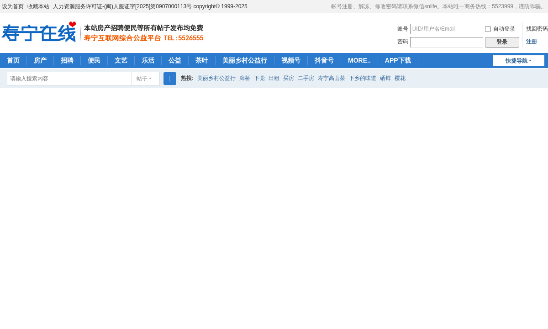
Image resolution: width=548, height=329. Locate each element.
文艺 (121, 60)
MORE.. (359, 60)
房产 (40, 60)
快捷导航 (516, 61)
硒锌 (385, 78)
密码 (402, 41)
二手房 (306, 78)
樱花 (400, 78)
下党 (259, 78)
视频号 (290, 60)
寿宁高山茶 (331, 78)
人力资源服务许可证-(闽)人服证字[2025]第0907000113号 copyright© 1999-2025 (150, 6)
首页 (13, 60)
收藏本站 (38, 6)
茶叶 (201, 60)
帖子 (142, 78)
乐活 (148, 60)
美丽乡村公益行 (244, 60)
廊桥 (244, 78)
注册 (531, 41)
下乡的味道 (362, 78)
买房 (288, 78)
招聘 (67, 60)
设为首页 (13, 6)
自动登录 (500, 29)
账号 (402, 29)
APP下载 (398, 60)
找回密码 (537, 29)
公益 (175, 60)
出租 (274, 78)
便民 (94, 60)
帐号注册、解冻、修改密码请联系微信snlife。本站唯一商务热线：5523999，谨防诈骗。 (438, 6)
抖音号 (324, 60)
